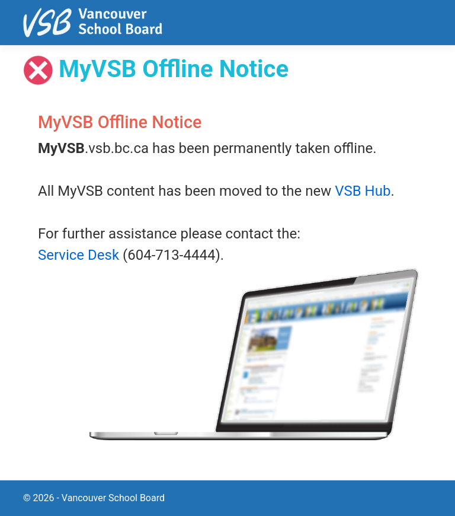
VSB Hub (362, 191)
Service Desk (78, 255)
